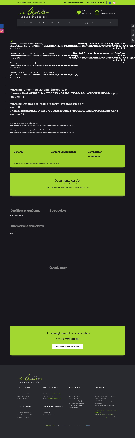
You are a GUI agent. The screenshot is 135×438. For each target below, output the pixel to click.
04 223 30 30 (86, 13)
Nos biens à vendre (34, 23)
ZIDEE (88, 426)
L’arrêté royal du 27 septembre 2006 (106, 410)
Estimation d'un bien (95, 2)
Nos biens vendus (64, 23)
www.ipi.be (98, 412)
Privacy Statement (49, 415)
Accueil (22, 23)
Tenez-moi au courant (100, 23)
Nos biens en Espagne (81, 23)
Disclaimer (46, 412)
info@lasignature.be (108, 13)
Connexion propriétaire (73, 2)
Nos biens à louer (49, 23)
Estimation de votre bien (77, 403)
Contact (112, 23)
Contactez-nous (74, 408)
